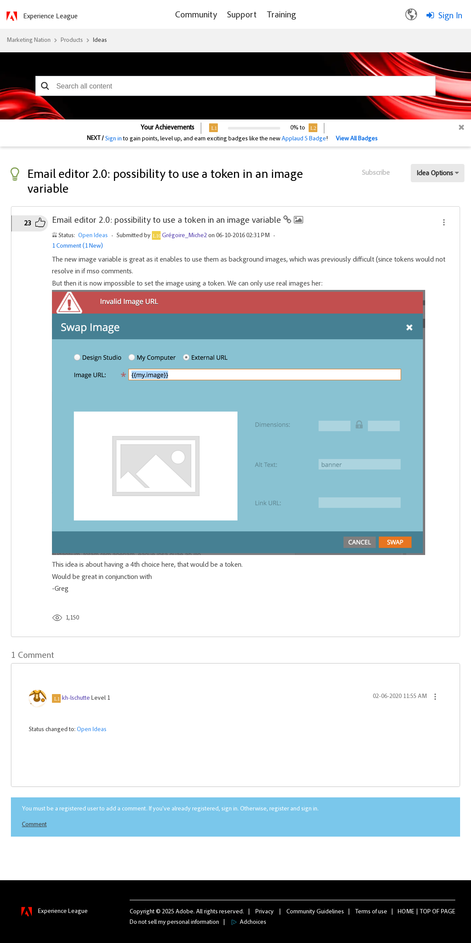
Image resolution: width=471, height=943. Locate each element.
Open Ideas (93, 236)
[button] (45, 86)
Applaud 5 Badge (304, 139)
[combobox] (235, 86)
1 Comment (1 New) (77, 246)
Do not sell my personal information (174, 922)
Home (406, 912)
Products (72, 40)
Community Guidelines (315, 912)
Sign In (450, 16)
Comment (34, 825)
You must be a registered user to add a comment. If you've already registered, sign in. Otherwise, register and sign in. (170, 809)
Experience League (50, 16)
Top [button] (425, 912)
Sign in (113, 139)
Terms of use (371, 912)
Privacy (264, 912)
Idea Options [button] (434, 173)
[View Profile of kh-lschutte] (76, 698)
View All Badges (357, 139)
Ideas (100, 40)
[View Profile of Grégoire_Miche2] (184, 236)
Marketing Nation (29, 40)
